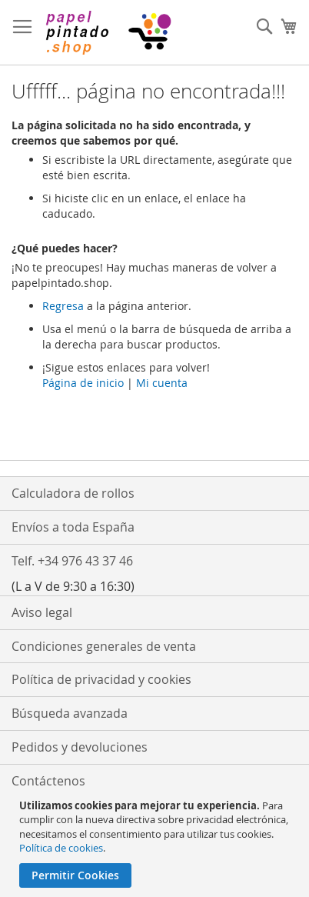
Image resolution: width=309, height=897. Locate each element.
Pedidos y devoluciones (80, 747)
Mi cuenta (162, 382)
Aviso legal (42, 612)
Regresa (63, 305)
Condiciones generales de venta (104, 646)
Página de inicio (83, 382)
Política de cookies (61, 848)
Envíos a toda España (73, 527)
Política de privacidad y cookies (101, 679)
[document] (156, 843)
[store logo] (107, 33)
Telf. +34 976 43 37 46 (72, 560)
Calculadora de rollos (73, 493)
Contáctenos (48, 780)
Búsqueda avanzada (70, 713)
